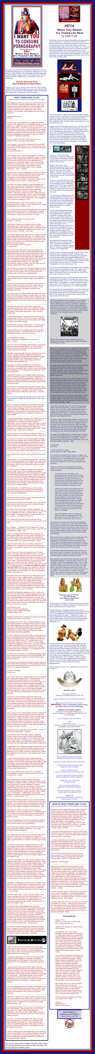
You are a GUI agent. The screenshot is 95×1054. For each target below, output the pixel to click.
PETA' (59, 756)
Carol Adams (16, 87)
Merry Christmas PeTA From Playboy (69, 703)
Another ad (53, 155)
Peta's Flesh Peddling (69, 694)
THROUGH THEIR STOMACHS (72, 777)
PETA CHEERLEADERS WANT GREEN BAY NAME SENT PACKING (69, 786)
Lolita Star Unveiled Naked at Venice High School (69, 761)
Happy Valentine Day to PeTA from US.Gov (69, 699)
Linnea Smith (33, 89)
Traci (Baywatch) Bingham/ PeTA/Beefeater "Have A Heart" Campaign (69, 798)
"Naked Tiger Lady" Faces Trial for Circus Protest (69, 781)
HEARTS (59, 777)
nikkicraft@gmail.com (70, 1016)
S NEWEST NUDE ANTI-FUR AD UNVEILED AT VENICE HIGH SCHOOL (69, 757)
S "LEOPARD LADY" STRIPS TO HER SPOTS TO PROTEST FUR (69, 771)
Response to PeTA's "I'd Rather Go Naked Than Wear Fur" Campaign (69, 724)
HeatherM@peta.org (66, 923)
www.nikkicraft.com (57, 855)
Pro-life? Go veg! (27, 740)
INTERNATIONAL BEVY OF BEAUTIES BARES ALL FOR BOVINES (69, 766)
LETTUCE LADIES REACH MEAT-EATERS (69, 775)
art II (80, 711)
